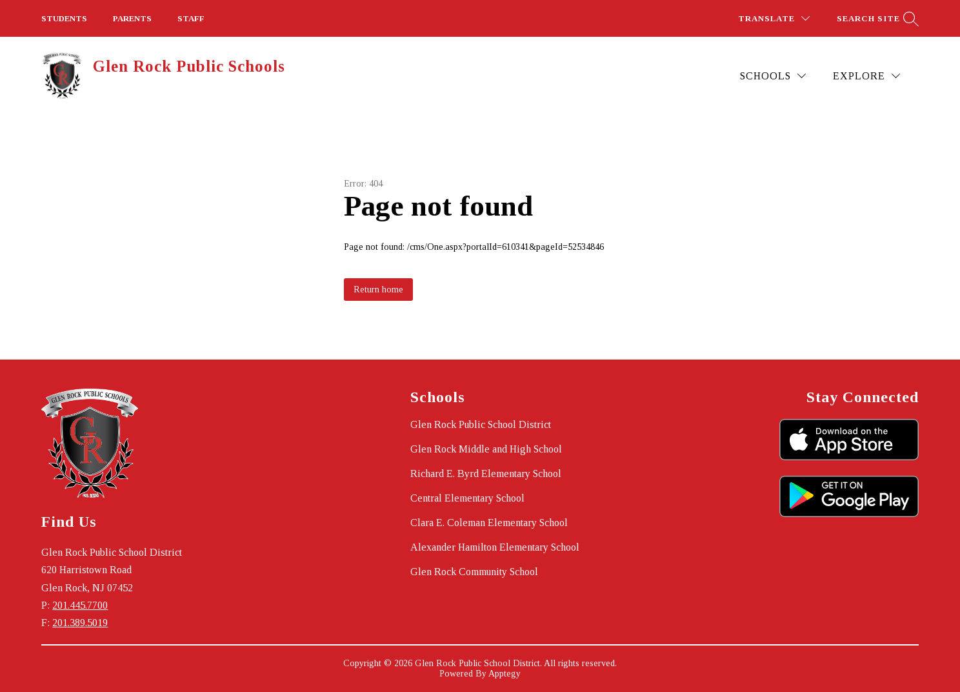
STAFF (191, 18)
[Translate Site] (774, 18)
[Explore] (866, 76)
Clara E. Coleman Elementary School (489, 522)
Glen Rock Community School (474, 571)
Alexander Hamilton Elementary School (494, 547)
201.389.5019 (80, 622)
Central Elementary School (467, 498)
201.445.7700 (80, 605)
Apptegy (504, 673)
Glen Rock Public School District (480, 424)
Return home (378, 289)
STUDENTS (64, 18)
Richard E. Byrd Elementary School (485, 473)
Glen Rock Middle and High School (486, 448)
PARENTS (132, 18)
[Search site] (876, 18)
